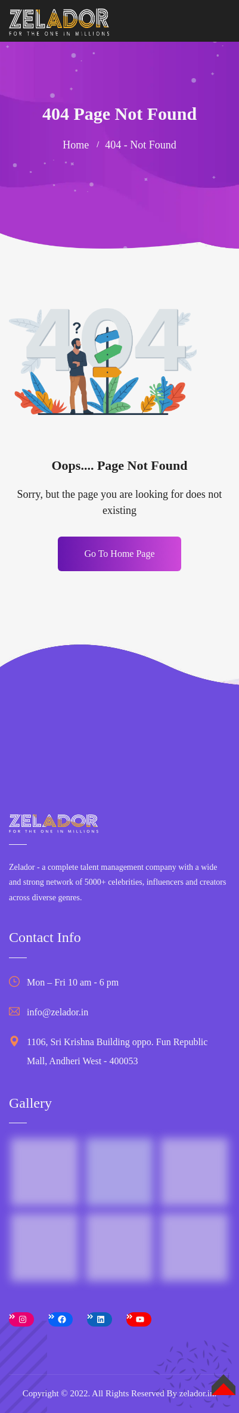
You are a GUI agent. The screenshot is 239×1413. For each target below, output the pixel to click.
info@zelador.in (57, 1012)
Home (76, 145)
